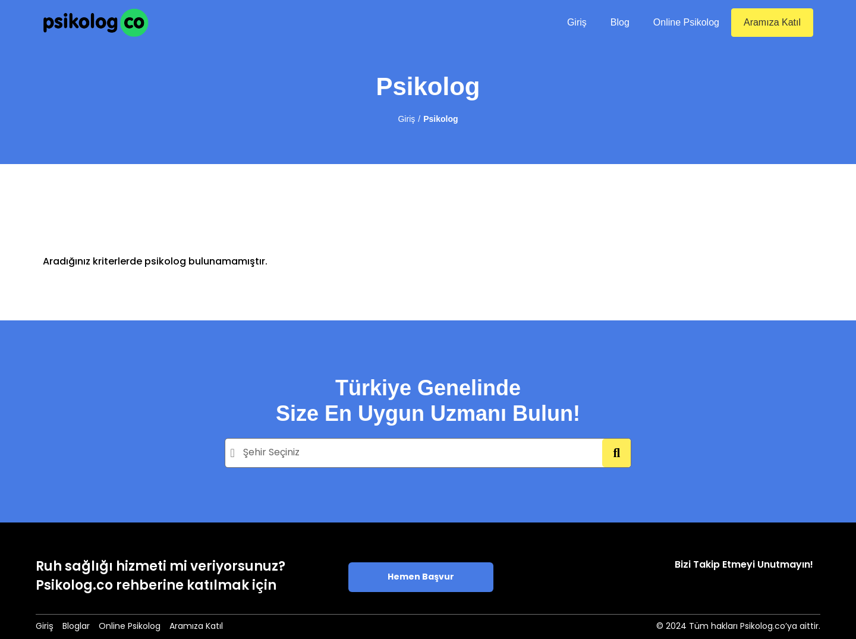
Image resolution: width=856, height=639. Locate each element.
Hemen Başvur (421, 577)
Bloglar (76, 626)
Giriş (577, 22)
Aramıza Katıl (772, 22)
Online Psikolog (686, 22)
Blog (620, 22)
